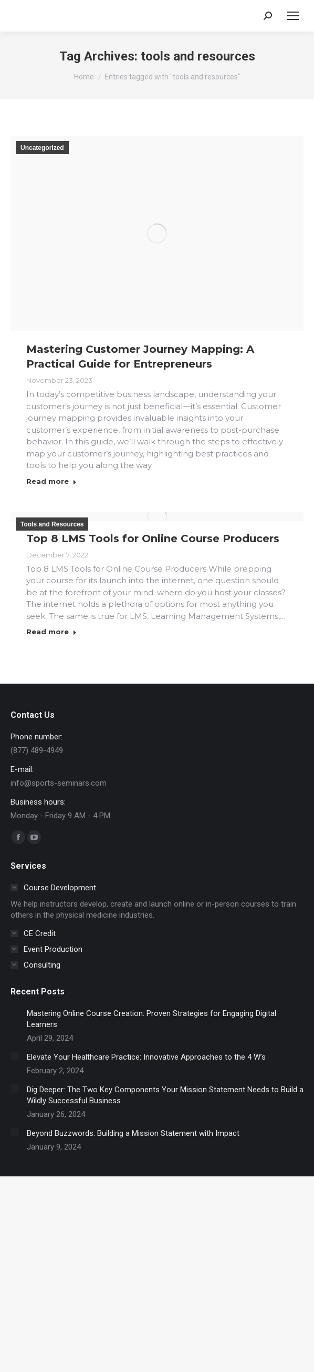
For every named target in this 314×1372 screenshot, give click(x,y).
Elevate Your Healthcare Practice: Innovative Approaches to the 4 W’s (146, 1057)
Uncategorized (42, 147)
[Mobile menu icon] (292, 15)
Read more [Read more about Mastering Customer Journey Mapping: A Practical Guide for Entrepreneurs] (51, 481)
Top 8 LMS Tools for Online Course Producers (152, 538)
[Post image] (15, 1012)
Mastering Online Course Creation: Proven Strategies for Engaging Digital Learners (151, 1019)
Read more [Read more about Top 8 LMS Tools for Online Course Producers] (51, 631)
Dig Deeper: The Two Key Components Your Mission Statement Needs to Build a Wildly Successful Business (165, 1095)
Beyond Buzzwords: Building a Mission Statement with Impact (133, 1133)
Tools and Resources (51, 524)
